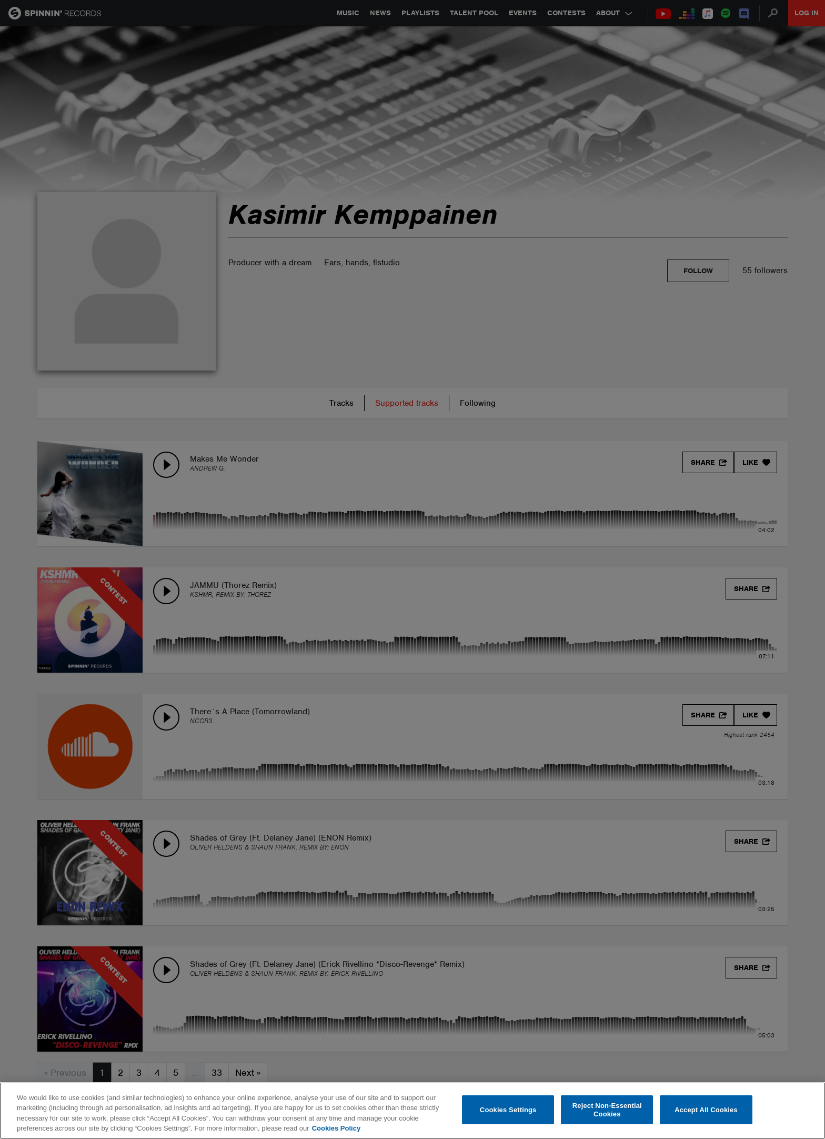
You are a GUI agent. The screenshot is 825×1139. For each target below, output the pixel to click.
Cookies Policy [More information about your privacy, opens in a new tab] (336, 1128)
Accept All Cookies (706, 1110)
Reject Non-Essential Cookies (607, 1110)
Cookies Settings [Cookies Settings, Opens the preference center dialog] (508, 1110)
